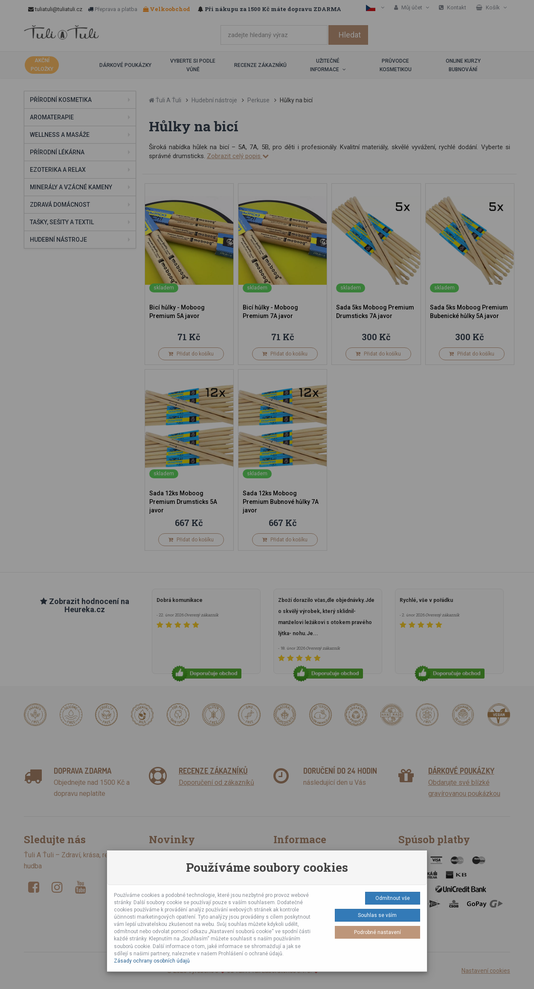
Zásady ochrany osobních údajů (152, 961)
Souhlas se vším (377, 915)
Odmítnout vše (392, 898)
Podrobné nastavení (377, 932)
